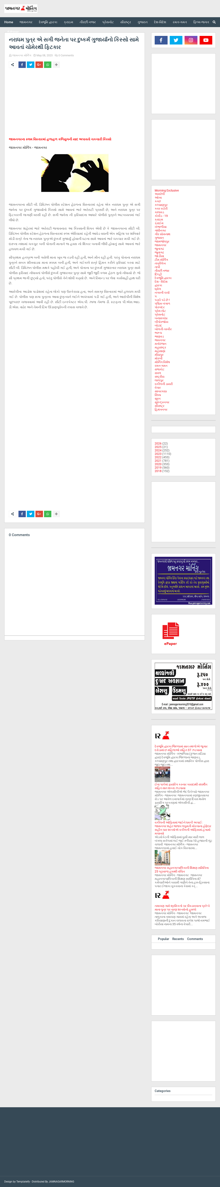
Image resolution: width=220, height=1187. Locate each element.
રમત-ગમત (161, 365)
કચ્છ (158, 201)
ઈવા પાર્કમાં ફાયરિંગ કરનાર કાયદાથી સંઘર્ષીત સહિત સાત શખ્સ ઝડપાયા (181, 786)
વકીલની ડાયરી (164, 384)
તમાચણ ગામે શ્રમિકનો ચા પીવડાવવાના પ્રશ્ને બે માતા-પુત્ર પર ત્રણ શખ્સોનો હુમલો (182, 907)
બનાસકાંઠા (161, 318)
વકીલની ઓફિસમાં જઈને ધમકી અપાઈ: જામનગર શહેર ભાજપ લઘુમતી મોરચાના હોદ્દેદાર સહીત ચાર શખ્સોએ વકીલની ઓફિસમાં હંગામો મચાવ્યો (183, 828)
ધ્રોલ (158, 289)
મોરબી (158, 358)
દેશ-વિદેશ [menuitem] (160, 22)
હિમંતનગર (161, 409)
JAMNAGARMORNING (61, 1181)
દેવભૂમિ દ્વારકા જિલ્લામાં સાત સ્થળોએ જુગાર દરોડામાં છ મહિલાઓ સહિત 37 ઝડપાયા (181, 748)
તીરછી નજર (162, 270)
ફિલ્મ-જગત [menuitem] (201, 22)
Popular (163, 939)
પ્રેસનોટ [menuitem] (108, 22)
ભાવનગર (160, 340)
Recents (178, 939)
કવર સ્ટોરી (161, 208)
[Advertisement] (74, 103)
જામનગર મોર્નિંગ (21, 55)
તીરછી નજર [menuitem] (88, 22)
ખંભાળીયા (161, 227)
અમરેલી (160, 194)
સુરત (157, 398)
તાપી (157, 267)
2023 (158, 453)
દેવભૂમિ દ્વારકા (163, 278)
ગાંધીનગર (160, 230)
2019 (158, 467)
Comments (195, 939)
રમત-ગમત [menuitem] (180, 22)
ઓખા (158, 197)
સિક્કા (158, 395)
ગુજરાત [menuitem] (143, 22)
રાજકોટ (159, 369)
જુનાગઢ (159, 248)
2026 (158, 443)
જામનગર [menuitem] (26, 22)
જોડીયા (159, 256)
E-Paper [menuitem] (13, 32)
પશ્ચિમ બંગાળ (162, 303)
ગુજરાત (159, 237)
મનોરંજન (160, 343)
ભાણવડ (159, 336)
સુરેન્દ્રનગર (162, 402)
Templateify (23, 1181)
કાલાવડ (159, 212)
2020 (158, 464)
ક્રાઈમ (159, 223)
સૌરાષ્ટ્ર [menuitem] (125, 22)
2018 (158, 471)
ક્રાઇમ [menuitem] (68, 22)
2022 (158, 457)
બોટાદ (158, 325)
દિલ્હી (158, 274)
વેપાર (158, 387)
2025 (158, 447)
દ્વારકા (158, 285)
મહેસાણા (160, 351)
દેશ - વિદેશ (161, 281)
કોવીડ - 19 (161, 216)
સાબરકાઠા (161, 391)
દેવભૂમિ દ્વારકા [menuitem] (48, 22)
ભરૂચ (158, 332)
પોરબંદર (160, 307)
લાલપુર (159, 380)
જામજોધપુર (162, 241)
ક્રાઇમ (159, 219)
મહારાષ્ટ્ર (160, 347)
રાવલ (158, 373)
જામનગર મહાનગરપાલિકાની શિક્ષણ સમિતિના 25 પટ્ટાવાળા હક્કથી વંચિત (182, 869)
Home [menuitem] (8, 22)
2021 (158, 460)
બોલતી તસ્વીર (163, 329)
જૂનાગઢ (159, 252)
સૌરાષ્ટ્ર (159, 406)
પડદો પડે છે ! (162, 300)
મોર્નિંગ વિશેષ (162, 362)
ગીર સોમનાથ (162, 234)
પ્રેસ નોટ (160, 311)
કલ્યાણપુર (161, 205)
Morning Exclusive (167, 190)
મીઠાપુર (159, 354)
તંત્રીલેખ (160, 263)
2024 (158, 450)
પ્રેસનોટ (160, 314)
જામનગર (160, 245)
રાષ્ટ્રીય (159, 376)
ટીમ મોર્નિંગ (161, 259)
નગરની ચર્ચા (162, 292)
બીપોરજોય (161, 322)
